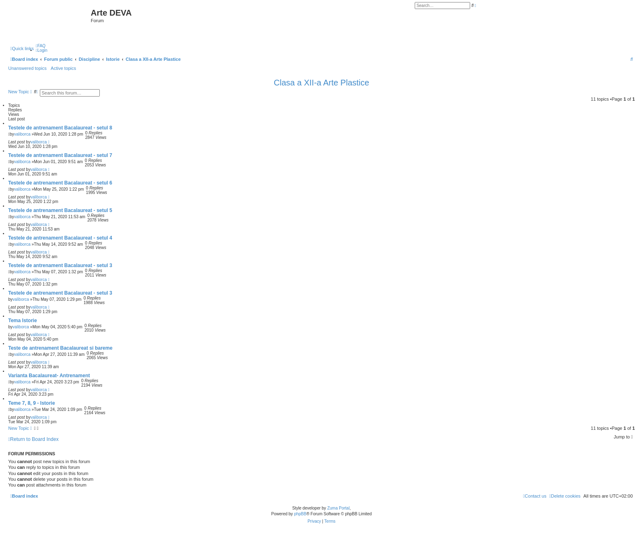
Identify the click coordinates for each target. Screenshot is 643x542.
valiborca (22, 134)
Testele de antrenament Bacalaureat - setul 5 (60, 210)
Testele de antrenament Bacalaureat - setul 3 (60, 265)
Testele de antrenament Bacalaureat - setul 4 (60, 238)
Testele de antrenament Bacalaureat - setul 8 (60, 128)
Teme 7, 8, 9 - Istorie (31, 403)
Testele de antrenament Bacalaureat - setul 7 (60, 155)
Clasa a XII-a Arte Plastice (321, 82)
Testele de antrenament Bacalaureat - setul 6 (60, 183)
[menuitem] (41, 46)
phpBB (300, 514)
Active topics (63, 68)
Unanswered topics (27, 68)
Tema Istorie (22, 320)
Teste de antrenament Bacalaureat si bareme (60, 348)
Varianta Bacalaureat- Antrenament (49, 375)
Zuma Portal (338, 508)
